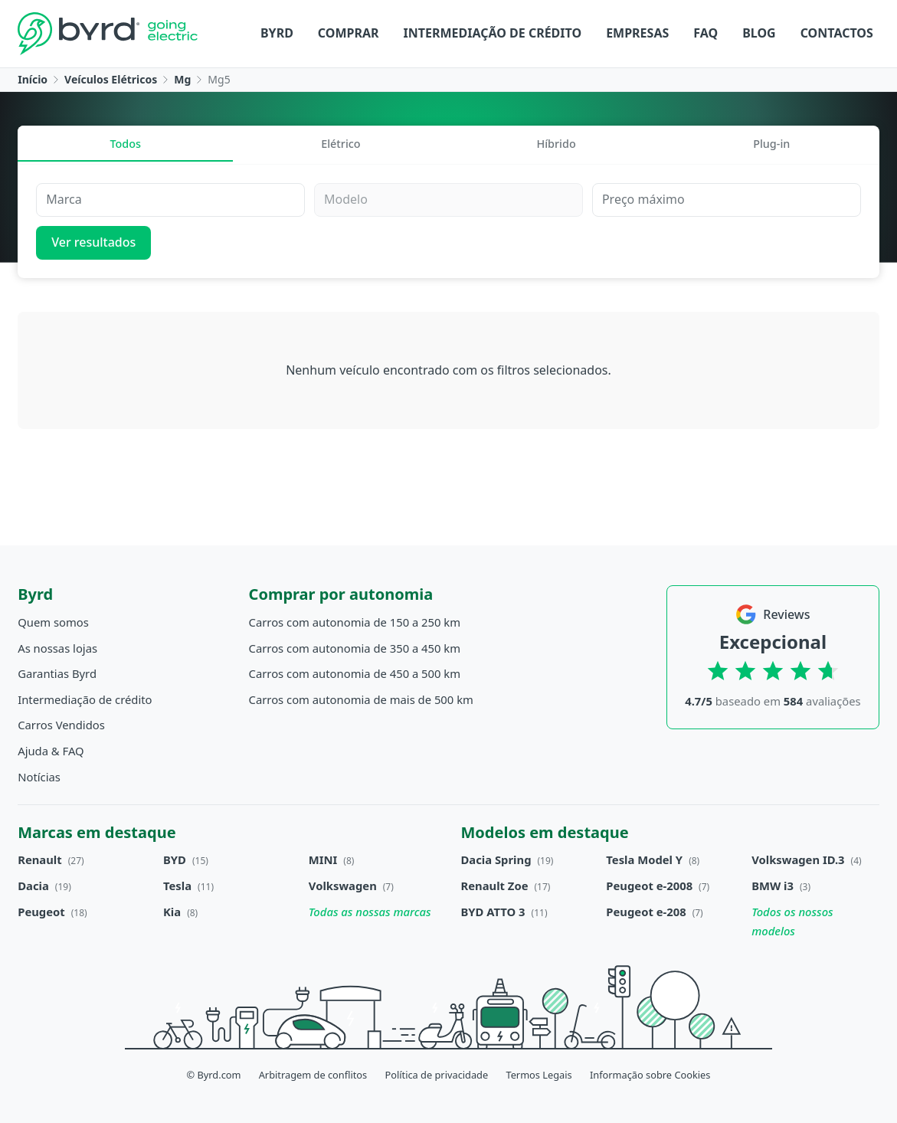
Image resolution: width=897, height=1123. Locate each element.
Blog (759, 33)
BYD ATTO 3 (493, 911)
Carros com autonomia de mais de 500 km (361, 699)
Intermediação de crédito (493, 33)
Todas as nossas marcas (370, 911)
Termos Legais (538, 1075)
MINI (323, 859)
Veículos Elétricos (110, 79)
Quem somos (53, 622)
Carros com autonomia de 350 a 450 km (355, 648)
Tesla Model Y (644, 859)
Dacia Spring (496, 859)
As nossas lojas (57, 648)
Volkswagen (343, 885)
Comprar (348, 33)
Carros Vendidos (61, 724)
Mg (182, 79)
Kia (172, 911)
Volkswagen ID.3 (797, 859)
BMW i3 (772, 885)
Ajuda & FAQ (50, 750)
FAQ (705, 33)
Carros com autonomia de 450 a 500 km (355, 673)
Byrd (276, 33)
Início (32, 79)
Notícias (39, 776)
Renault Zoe (495, 885)
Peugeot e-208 (646, 911)
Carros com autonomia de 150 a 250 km (355, 622)
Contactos (836, 33)
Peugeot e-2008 (649, 885)
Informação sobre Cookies (650, 1075)
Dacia (33, 885)
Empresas (637, 33)
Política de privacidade (436, 1075)
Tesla (177, 885)
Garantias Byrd (57, 673)
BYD (174, 859)
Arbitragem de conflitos (313, 1075)
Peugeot (41, 911)
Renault (39, 859)
